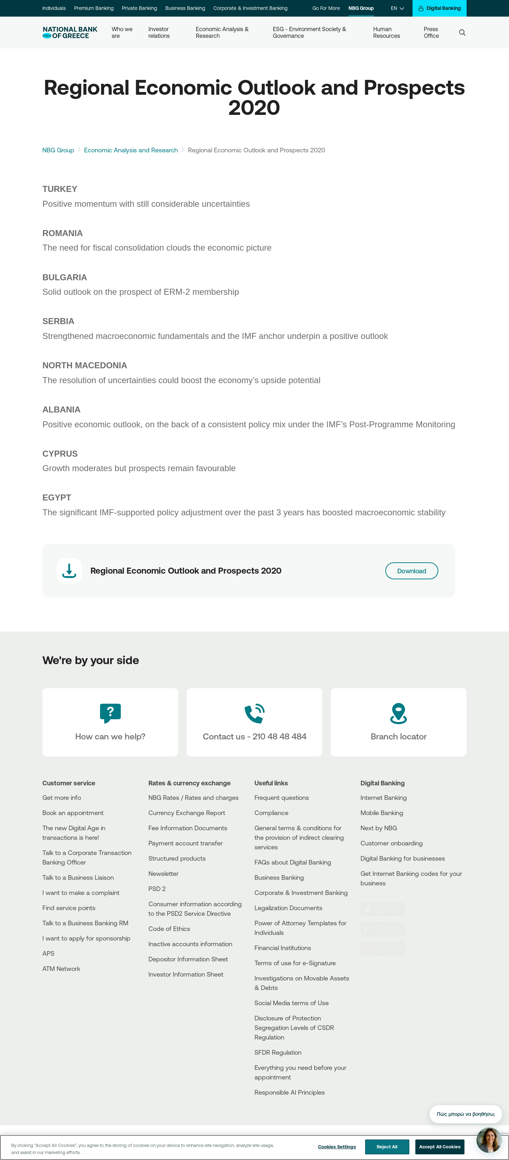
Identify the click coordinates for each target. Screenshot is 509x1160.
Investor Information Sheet (185, 974)
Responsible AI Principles (290, 1092)
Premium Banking (93, 8)
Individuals (54, 8)
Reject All (387, 1152)
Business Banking (185, 8)
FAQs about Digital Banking (293, 862)
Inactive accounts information (190, 943)
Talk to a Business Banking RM (85, 922)
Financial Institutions (283, 947)
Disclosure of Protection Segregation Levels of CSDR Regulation (294, 1027)
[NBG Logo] (70, 33)
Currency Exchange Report (186, 812)
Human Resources (386, 32)
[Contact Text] (254, 722)
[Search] (462, 32)
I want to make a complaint (80, 892)
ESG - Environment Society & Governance (310, 32)
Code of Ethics (169, 928)
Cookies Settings (337, 1152)
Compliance (271, 812)
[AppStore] (387, 909)
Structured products (177, 858)
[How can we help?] (110, 722)
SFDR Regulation (278, 1052)
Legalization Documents (288, 907)
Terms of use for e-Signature (295, 962)
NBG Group (361, 8)
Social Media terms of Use (292, 1002)
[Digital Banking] (440, 8)
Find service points (68, 907)
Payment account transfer (185, 842)
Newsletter (163, 873)
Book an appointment (73, 812)
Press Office (431, 32)
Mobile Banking (382, 812)
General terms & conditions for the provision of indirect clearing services (299, 837)
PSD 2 (157, 888)
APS (48, 953)
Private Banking (139, 8)
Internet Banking (384, 797)
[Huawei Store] (387, 949)
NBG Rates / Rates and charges (193, 797)
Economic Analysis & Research (223, 32)
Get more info (61, 797)
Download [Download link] (412, 570)
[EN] (397, 8)
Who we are (123, 32)
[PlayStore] (387, 929)
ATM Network (61, 968)
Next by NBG (379, 827)
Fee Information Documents (187, 827)
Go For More (326, 8)
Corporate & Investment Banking (250, 8)
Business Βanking (279, 877)
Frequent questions (282, 797)
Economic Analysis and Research (131, 149)
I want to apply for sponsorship (86, 938)
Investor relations (159, 32)
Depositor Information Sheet (188, 958)
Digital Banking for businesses (403, 858)
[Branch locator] (399, 722)
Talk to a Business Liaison (78, 877)
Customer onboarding (392, 842)
